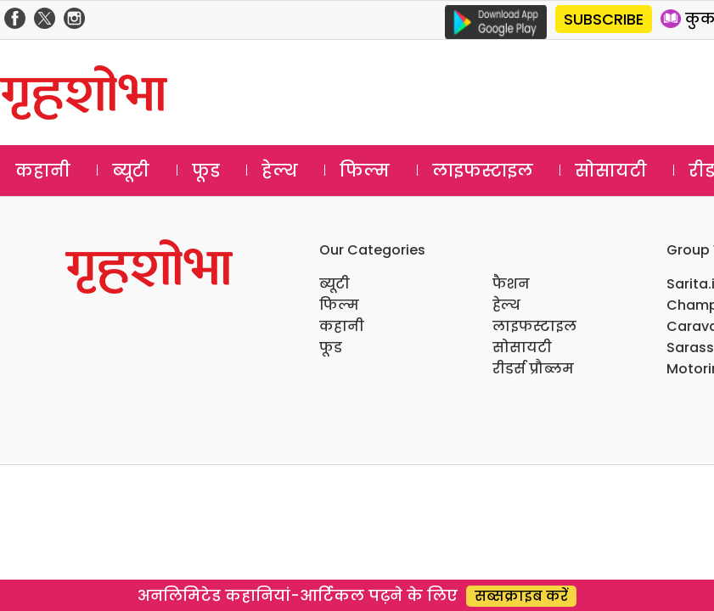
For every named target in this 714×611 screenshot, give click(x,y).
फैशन (511, 284)
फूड (206, 170)
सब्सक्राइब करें (521, 596)
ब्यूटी (130, 170)
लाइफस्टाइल (482, 170)
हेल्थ (279, 170)
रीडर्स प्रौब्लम (533, 368)
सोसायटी (611, 170)
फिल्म (365, 170)
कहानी (42, 170)
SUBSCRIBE (604, 19)
